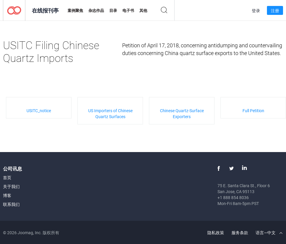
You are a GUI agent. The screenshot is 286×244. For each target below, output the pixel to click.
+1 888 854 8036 (233, 197)
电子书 (128, 10)
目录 (113, 10)
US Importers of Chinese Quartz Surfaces (110, 113)
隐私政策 (215, 232)
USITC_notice (39, 110)
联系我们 (11, 204)
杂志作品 (96, 10)
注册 (275, 10)
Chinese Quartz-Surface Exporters (182, 113)
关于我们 (11, 186)
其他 (143, 10)
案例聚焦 (75, 10)
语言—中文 (269, 232)
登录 (256, 10)
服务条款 (239, 232)
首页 (7, 177)
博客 (7, 195)
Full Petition (253, 110)
